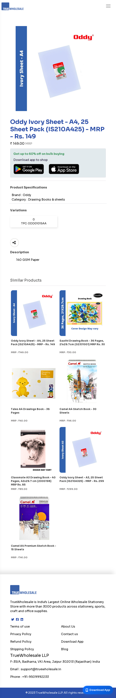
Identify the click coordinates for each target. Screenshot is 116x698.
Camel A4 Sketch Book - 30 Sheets (78, 411)
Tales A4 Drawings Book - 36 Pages (30, 411)
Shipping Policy (22, 649)
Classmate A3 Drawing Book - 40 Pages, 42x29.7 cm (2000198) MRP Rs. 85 (33, 481)
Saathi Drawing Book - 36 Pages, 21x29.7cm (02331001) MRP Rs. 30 (82, 342)
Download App (72, 642)
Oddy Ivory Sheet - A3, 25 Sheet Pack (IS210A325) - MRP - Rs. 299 (82, 479)
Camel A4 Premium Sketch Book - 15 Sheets (33, 547)
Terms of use (20, 627)
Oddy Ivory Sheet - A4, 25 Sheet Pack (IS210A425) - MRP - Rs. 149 (33, 342)
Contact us (69, 634)
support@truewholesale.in (41, 669)
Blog (64, 649)
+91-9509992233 (35, 677)
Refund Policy (20, 642)
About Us (68, 627)
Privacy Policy (20, 634)
